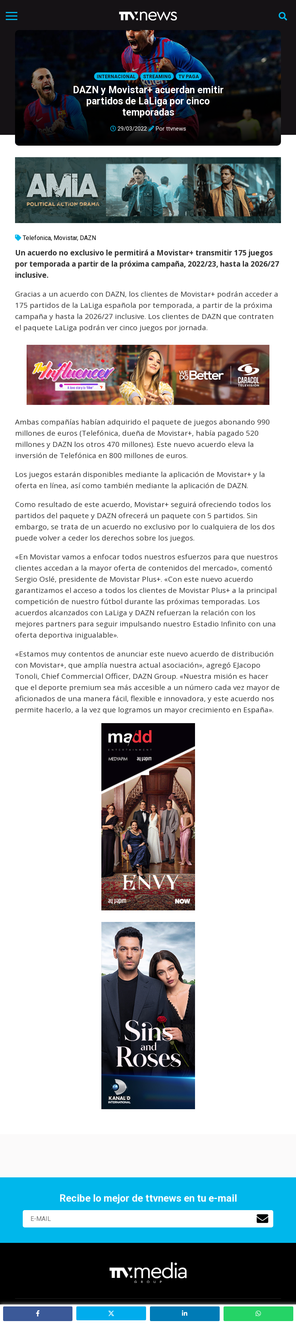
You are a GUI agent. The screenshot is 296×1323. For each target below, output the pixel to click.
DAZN (88, 238)
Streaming (157, 76)
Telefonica (37, 238)
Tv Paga (188, 76)
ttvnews (176, 128)
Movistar (65, 238)
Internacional (116, 76)
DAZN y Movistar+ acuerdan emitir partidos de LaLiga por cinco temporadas (148, 101)
